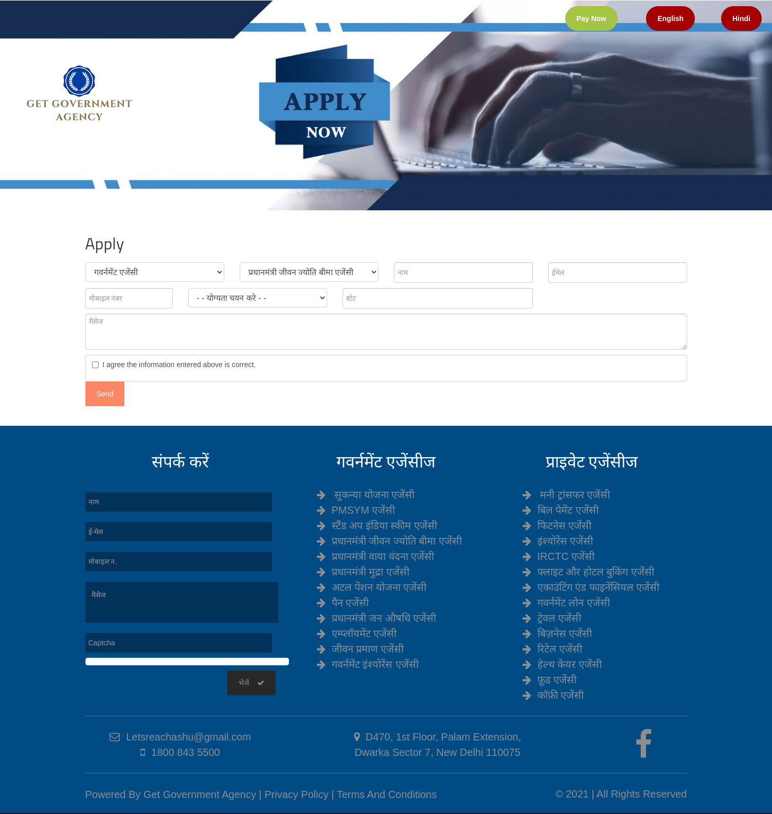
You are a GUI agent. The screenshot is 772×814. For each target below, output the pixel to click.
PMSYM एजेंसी (364, 510)
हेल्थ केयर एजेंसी (569, 664)
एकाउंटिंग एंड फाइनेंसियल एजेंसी (598, 587)
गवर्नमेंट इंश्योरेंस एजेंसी (375, 664)
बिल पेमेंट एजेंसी (568, 510)
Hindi (741, 18)
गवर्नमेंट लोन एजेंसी (573, 602)
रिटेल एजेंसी (560, 649)
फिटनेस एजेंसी (564, 525)
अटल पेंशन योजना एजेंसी (379, 587)
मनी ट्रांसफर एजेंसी (575, 494)
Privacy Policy (296, 794)
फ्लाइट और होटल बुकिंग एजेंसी (595, 571)
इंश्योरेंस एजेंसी (565, 541)
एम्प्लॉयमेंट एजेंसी (364, 633)
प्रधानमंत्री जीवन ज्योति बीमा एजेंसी (397, 541)
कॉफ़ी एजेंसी (560, 695)
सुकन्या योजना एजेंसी (374, 494)
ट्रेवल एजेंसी (559, 618)
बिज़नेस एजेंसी (565, 633)
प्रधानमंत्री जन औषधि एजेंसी (384, 618)
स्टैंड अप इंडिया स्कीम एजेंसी (384, 525)
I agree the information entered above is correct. (177, 364)
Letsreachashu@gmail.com (188, 737)
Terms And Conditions (387, 794)
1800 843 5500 (185, 752)
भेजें (251, 683)
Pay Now (591, 18)
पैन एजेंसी (350, 602)
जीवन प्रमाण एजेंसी (368, 649)
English (670, 18)
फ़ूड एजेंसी (557, 679)
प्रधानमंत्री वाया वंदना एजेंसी (383, 556)
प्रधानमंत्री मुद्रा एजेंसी (370, 571)
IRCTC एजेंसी (566, 556)
